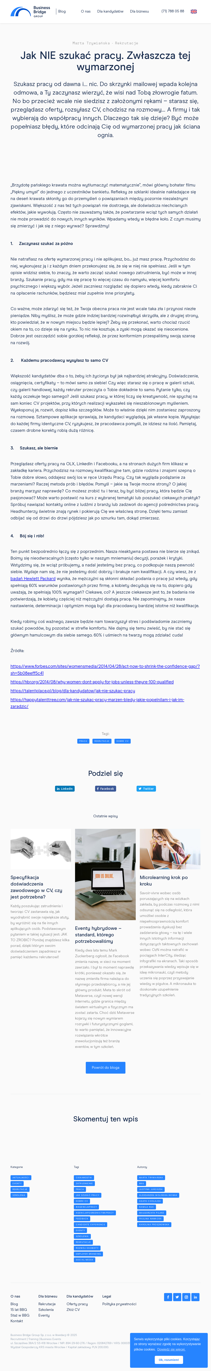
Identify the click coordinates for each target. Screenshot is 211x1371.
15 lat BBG (19, 1309)
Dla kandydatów (110, 11)
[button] (110, 11)
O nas (15, 1296)
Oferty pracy (77, 1303)
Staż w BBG (20, 1315)
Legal (106, 1296)
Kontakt (17, 1320)
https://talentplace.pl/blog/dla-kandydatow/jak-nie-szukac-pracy (73, 691)
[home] (30, 11)
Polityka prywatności (119, 1303)
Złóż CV (73, 1309)
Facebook (105, 788)
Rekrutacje (47, 1303)
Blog (62, 11)
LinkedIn (65, 788)
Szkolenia (46, 1309)
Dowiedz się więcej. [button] (171, 1349)
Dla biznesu (139, 11)
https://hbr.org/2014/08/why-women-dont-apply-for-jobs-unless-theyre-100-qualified (92, 682)
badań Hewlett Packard (33, 579)
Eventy (44, 1315)
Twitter (146, 788)
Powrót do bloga (105, 1068)
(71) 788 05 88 (173, 11)
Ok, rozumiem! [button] (169, 1359)
